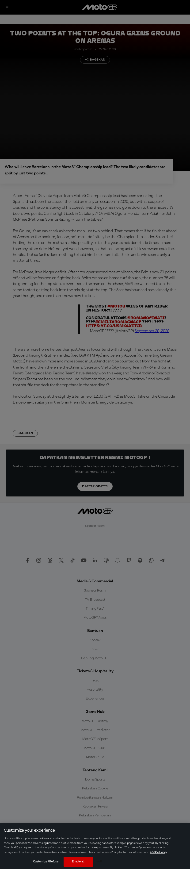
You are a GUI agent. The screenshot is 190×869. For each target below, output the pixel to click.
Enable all (78, 861)
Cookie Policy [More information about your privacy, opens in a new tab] (158, 852)
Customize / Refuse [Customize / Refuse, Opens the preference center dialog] (45, 861)
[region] (95, 846)
